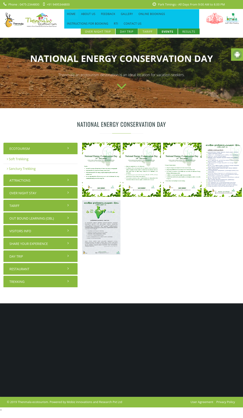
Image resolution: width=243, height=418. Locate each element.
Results (188, 32)
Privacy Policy (225, 402)
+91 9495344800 (58, 4)
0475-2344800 (29, 4)
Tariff (147, 32)
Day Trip (127, 32)
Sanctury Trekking (21, 168)
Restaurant (39, 269)
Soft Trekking (17, 159)
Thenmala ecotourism (33, 402)
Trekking (39, 281)
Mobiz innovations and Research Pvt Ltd (94, 402)
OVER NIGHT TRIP (98, 32)
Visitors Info (39, 231)
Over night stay (39, 193)
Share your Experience (39, 243)
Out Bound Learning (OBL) (39, 218)
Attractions (39, 180)
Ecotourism (39, 148)
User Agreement (202, 402)
